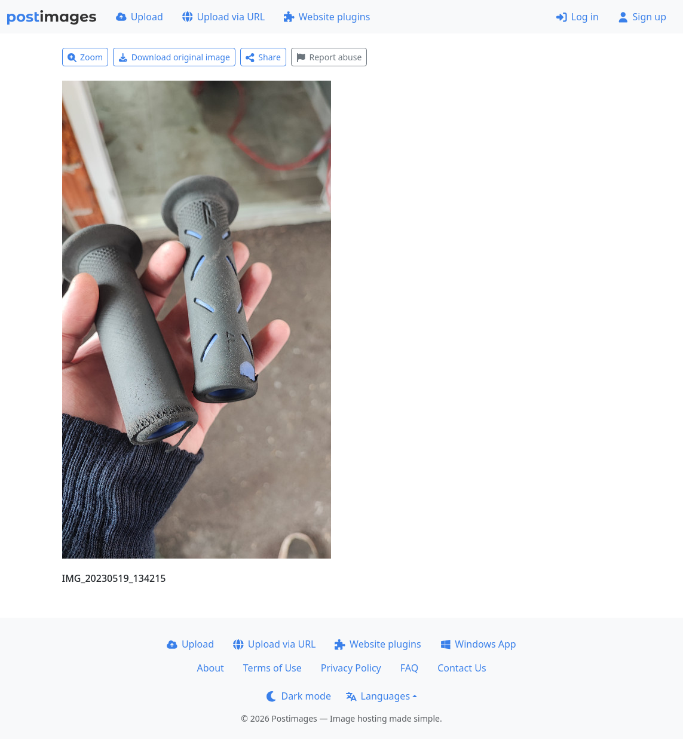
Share (263, 57)
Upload (139, 16)
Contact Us (461, 667)
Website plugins (327, 16)
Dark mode (299, 696)
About (210, 667)
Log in (577, 16)
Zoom (85, 57)
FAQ (409, 667)
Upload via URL (223, 16)
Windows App (478, 644)
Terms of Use (272, 667)
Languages (378, 696)
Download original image (174, 57)
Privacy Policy (351, 667)
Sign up (642, 16)
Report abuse (329, 57)
